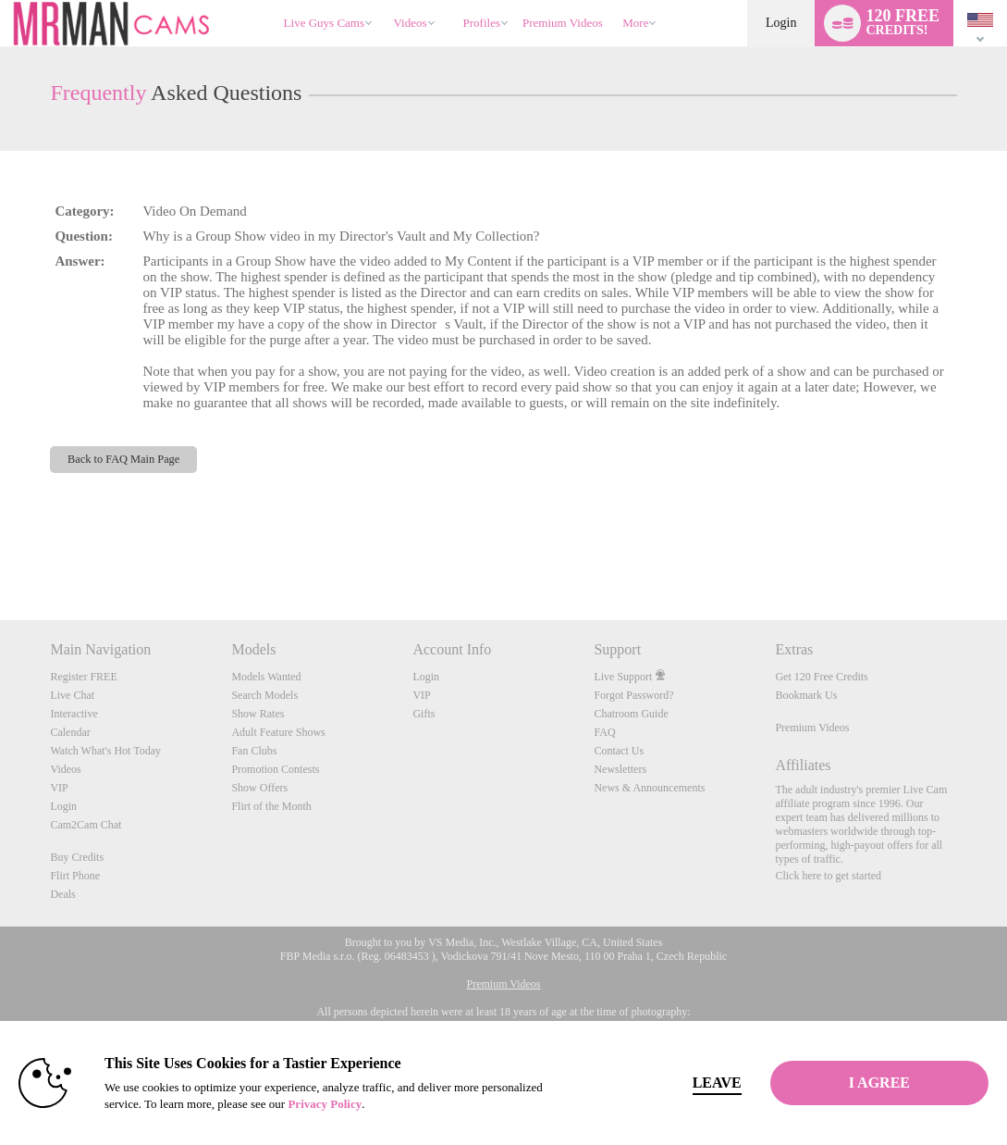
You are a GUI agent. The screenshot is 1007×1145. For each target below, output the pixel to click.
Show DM (0, 551)
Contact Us (619, 750)
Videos (410, 23)
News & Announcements (649, 787)
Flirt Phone (75, 875)
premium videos (562, 23)
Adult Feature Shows (278, 732)
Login (781, 23)
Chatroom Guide (631, 713)
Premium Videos (812, 727)
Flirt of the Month (271, 806)
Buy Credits (77, 857)
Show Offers (259, 787)
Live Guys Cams (324, 23)
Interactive (73, 713)
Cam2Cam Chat (85, 824)
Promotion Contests (275, 769)
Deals (62, 894)
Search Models (264, 695)
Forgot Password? (633, 695)
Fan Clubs (253, 750)
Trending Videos (385, 0)
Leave (717, 1082)
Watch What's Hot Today (105, 750)
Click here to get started (828, 875)
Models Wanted (266, 676)
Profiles (481, 23)
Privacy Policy (325, 1104)
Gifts (423, 713)
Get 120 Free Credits (821, 676)
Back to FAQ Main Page (123, 459)
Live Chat (72, 695)
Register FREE (83, 676)
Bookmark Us (806, 695)
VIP (59, 787)
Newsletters (620, 769)
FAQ (604, 732)
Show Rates (257, 713)
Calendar (70, 732)
